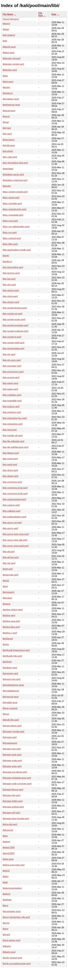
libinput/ (6, 604)
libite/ (5, 76)
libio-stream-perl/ (11, 302)
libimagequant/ (10, 743)
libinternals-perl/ (10, 575)
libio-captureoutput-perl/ (14, 499)
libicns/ (6, 923)
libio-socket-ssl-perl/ (12, 313)
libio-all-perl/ (9, 551)
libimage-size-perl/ (12, 749)
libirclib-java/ (9, 145)
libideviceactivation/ (12, 888)
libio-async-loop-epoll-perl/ (16, 546)
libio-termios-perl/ (11, 273)
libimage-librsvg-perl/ (13, 789)
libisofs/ (6, 87)
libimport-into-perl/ (12, 679)
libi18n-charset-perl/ (12, 958)
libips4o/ (7, 186)
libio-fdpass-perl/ (11, 453)
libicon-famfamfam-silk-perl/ (16, 917)
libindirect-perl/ (10, 668)
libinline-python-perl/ (13, 609)
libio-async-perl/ (10, 528)
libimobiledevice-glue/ (13, 685)
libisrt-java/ (8, 81)
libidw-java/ (8, 859)
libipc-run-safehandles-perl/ (16, 226)
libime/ (6, 714)
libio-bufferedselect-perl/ (14, 517)
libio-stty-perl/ (9, 284)
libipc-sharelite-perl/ (12, 203)
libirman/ (7, 128)
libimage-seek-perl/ (12, 754)
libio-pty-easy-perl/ (12, 360)
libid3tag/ (7, 900)
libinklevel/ (8, 638)
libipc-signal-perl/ (11, 197)
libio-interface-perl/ (12, 412)
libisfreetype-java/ (11, 105)
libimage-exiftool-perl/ (13, 807)
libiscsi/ (6, 116)
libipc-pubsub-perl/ (12, 238)
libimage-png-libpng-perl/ (15, 772)
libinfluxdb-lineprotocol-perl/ (16, 650)
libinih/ (6, 644)
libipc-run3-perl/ (10, 221)
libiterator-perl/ (10, 70)
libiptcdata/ (8, 169)
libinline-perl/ (9, 615)
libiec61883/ (9, 853)
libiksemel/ (8, 830)
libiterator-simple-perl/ (13, 64)
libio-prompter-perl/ (12, 366)
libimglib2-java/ (10, 702)
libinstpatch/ (9, 592)
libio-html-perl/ (10, 430)
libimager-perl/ (10, 737)
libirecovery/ (9, 139)
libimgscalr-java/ (11, 697)
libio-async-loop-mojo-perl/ (16, 534)
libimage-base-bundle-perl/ (16, 818)
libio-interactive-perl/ (13, 424)
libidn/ (6, 876)
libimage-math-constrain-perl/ (17, 783)
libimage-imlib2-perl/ (13, 801)
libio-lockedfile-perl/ (12, 401)
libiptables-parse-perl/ (13, 174)
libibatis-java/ (9, 952)
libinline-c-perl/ (10, 633)
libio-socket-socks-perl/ (14, 319)
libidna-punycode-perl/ (14, 865)
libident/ (6, 894)
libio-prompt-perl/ (11, 377)
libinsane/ (7, 598)
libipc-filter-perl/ (10, 244)
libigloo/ (6, 842)
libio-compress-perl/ (12, 482)
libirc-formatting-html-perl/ (15, 163)
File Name (8, 14)
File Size (40, 14)
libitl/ (5, 41)
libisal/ (6, 122)
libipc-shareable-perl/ (13, 215)
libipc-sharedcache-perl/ (14, 209)
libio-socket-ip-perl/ (12, 337)
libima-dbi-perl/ (10, 824)
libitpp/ (6, 29)
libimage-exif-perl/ (11, 812)
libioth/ (6, 255)
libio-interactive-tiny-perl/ (15, 418)
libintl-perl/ (8, 569)
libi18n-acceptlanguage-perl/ (17, 963)
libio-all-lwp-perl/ (11, 557)
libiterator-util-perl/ (12, 58)
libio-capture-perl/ (11, 505)
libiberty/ (7, 946)
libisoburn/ (8, 93)
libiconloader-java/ (12, 911)
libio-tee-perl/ (9, 279)
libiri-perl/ (7, 134)
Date (54, 14)
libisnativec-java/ (11, 99)
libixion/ (6, 23)
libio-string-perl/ (10, 296)
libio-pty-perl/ (9, 354)
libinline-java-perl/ (11, 621)
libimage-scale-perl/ (12, 760)
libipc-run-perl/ (10, 232)
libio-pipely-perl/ (10, 383)
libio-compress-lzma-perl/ (15, 488)
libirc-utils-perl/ (10, 157)
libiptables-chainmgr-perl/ (15, 180)
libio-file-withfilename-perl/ (15, 447)
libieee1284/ (9, 847)
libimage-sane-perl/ (12, 766)
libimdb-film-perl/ (11, 720)
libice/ (5, 929)
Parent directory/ (11, 19)
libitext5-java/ (9, 47)
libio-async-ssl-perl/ (12, 522)
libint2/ (6, 580)
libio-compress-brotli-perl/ (15, 493)
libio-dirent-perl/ (10, 470)
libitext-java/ (8, 52)
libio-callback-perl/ (12, 511)
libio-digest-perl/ (10, 476)
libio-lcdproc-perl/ (11, 406)
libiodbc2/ (7, 261)
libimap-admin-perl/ (12, 726)
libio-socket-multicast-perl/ (15, 331)
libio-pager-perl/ (10, 389)
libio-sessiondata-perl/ (13, 348)
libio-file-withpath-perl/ (13, 441)
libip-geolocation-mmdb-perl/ (17, 250)
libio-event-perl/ (10, 459)
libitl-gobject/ (9, 35)
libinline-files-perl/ (11, 627)
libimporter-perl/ (10, 673)
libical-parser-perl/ (11, 940)
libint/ (5, 586)
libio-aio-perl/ (9, 563)
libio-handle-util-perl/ (13, 435)
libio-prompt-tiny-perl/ (13, 372)
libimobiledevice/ (11, 691)
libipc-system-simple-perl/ (15, 192)
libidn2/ (6, 871)
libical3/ (6, 934)
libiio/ (5, 836)
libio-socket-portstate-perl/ (15, 325)
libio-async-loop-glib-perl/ (15, 540)
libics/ (5, 905)
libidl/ (5, 882)
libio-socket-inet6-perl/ (14, 342)
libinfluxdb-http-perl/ (12, 656)
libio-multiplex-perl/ (12, 395)
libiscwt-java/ (9, 110)
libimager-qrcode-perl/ (13, 731)
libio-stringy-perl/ (11, 290)
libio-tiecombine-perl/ (13, 267)
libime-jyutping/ (10, 708)
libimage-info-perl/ (11, 795)
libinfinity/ (7, 662)
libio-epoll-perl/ (10, 464)
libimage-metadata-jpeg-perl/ (17, 778)
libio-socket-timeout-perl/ (15, 308)
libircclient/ (8, 151)
